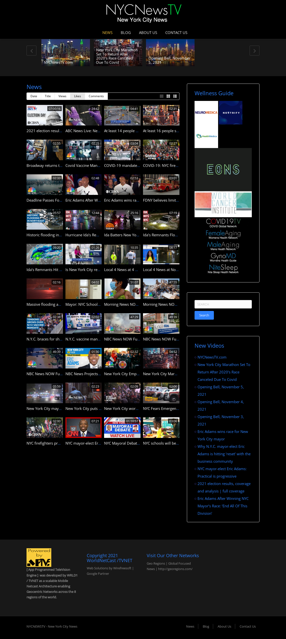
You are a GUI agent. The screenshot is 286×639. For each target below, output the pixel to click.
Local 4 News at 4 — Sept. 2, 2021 (133, 269)
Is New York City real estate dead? (93, 269)
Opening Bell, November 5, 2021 (169, 60)
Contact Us (176, 32)
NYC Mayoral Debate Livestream (131, 443)
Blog (126, 32)
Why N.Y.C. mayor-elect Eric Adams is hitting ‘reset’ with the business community (224, 454)
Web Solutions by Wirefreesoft (109, 568)
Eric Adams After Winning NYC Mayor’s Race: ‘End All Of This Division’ (223, 506)
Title (48, 96)
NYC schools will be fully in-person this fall (179, 443)
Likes (77, 96)
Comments (96, 96)
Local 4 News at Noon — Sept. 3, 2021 (175, 269)
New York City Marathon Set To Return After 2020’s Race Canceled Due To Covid (117, 56)
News (107, 32)
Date (33, 96)
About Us (148, 32)
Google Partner (98, 573)
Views (62, 96)
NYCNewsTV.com (58, 62)
